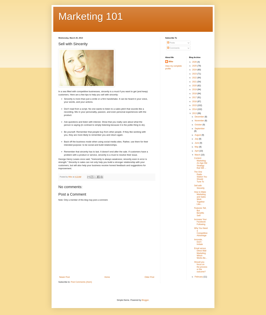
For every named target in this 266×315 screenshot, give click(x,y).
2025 (194, 66)
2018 (194, 93)
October (198, 124)
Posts (171, 43)
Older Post (149, 277)
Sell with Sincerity (199, 186)
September (200, 128)
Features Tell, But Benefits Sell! (200, 212)
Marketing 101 (90, 16)
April (197, 151)
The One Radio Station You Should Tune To (200, 177)
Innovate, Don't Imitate (198, 242)
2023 (194, 74)
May (197, 147)
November (200, 120)
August (198, 135)
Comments (173, 48)
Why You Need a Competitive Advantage (200, 232)
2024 (194, 70)
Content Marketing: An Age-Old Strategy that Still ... (200, 163)
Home (107, 277)
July (197, 139)
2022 (194, 77)
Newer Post (64, 277)
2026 (194, 62)
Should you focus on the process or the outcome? (200, 267)
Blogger (145, 300)
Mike (171, 61)
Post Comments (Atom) (81, 282)
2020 (194, 85)
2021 (194, 82)
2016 (194, 101)
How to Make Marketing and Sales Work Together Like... (200, 198)
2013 (194, 113)
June (197, 143)
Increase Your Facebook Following (200, 222)
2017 (194, 97)
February (199, 277)
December (200, 117)
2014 (194, 109)
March (198, 155)
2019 (194, 89)
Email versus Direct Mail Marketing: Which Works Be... (200, 253)
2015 (194, 105)
